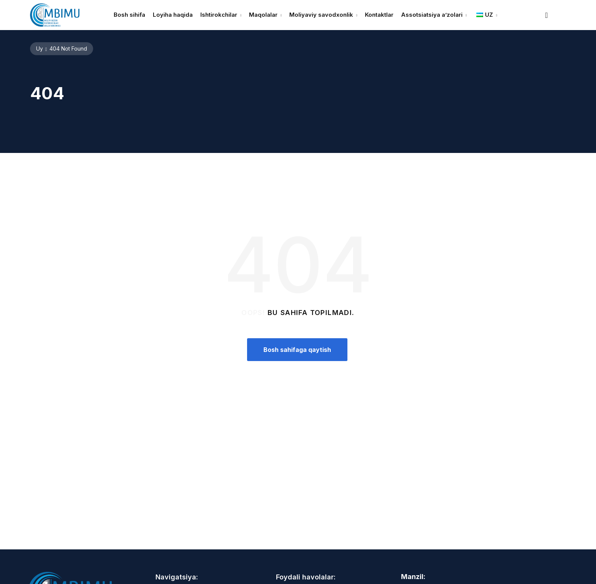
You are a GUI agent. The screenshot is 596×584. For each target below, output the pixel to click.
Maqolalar (263, 14)
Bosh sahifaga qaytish (297, 349)
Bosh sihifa (129, 14)
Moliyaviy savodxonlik (321, 14)
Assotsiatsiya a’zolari (432, 14)
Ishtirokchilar (218, 14)
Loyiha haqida (173, 14)
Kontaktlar (379, 14)
